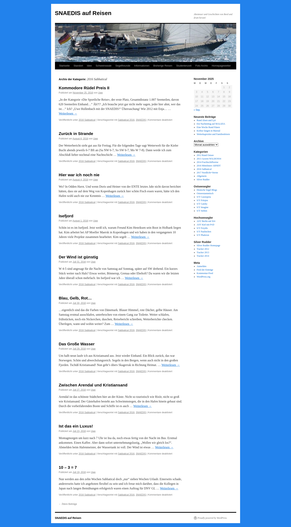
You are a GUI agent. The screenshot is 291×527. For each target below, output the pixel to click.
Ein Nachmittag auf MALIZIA (211, 123)
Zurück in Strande (76, 133)
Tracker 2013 (203, 252)
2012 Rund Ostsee (205, 155)
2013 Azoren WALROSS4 (209, 158)
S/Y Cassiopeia (204, 197)
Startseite (64, 65)
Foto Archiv (201, 65)
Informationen (142, 65)
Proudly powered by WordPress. (212, 518)
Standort (78, 65)
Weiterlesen (68, 113)
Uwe (100, 92)
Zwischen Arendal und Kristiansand (93, 385)
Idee (89, 65)
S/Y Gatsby (202, 203)
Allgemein (202, 176)
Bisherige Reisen (162, 65)
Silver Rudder (203, 179)
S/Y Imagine (202, 207)
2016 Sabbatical (87, 120)
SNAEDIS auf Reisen (83, 13)
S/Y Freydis (202, 228)
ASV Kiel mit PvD (205, 224)
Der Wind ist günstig (78, 257)
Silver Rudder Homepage (208, 245)
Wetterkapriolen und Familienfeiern (213, 134)
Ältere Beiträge (68, 504)
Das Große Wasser (77, 344)
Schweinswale (103, 65)
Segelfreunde (122, 65)
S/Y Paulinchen (204, 231)
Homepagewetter (221, 65)
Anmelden (201, 266)
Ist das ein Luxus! (76, 426)
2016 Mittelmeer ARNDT (209, 165)
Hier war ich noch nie (79, 175)
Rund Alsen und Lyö (206, 120)
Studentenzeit (183, 65)
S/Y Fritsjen (202, 200)
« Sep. (197, 110)
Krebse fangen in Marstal (208, 130)
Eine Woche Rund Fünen (208, 127)
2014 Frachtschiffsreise (207, 162)
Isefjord (66, 216)
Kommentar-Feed (205, 273)
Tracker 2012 (203, 249)
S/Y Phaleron (203, 235)
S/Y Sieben (202, 210)
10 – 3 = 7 (68, 467)
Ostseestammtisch (205, 193)
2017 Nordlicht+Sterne (207, 172)
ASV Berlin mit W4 (206, 221)
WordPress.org (203, 276)
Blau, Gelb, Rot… (75, 298)
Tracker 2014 (203, 256)
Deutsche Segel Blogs (207, 190)
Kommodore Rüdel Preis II (84, 88)
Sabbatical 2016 (126, 120)
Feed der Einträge (205, 269)
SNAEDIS (141, 120)
